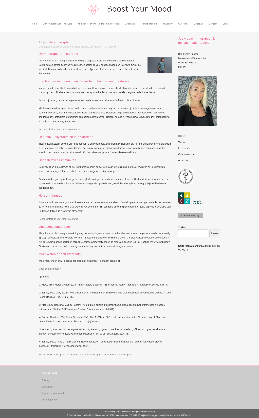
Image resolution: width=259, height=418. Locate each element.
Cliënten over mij (186, 154)
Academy (183, 160)
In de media (184, 148)
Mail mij (182, 67)
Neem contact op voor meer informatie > (59, 129)
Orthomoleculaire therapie (76, 46)
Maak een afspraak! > (50, 268)
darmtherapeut (75, 354)
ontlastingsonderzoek (99, 233)
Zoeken (182, 227)
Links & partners (50, 399)
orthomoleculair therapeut (55, 60)
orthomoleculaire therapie (77, 183)
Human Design (148, 412)
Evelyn (98, 46)
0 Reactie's (110, 46)
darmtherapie (93, 354)
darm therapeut (56, 354)
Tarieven (182, 142)
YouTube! (183, 250)
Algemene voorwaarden (54, 393)
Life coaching (109, 412)
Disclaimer (47, 386)
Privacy (46, 380)
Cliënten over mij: (190, 215)
